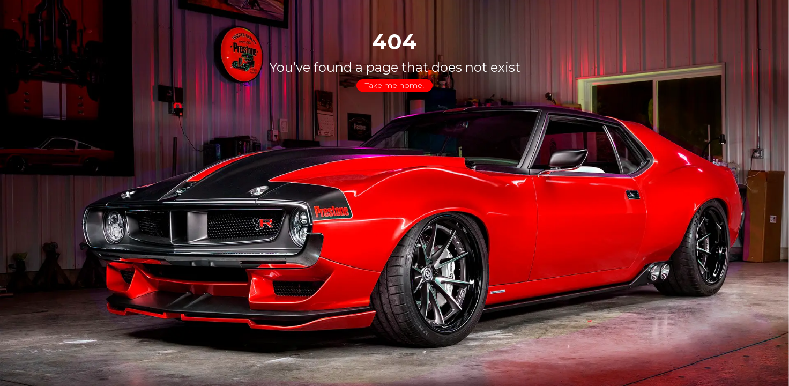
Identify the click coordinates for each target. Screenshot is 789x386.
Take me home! (394, 85)
